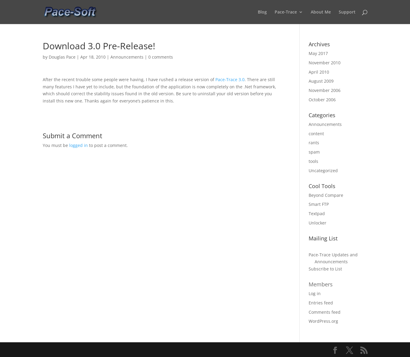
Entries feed (321, 303)
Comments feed (325, 312)
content (316, 133)
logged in (78, 145)
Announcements (126, 57)
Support (347, 12)
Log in (315, 293)
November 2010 (325, 63)
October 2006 (322, 99)
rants (314, 142)
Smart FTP (319, 204)
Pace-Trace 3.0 (230, 79)
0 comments (160, 57)
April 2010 (319, 72)
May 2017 (318, 53)
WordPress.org (323, 321)
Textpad (317, 213)
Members (321, 284)
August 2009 (321, 81)
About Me (321, 12)
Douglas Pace (62, 57)
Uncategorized (323, 170)
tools (313, 161)
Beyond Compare (326, 195)
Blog (262, 12)
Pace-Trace (286, 12)
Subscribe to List (325, 269)
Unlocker (317, 223)
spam (314, 152)
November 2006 (325, 90)
